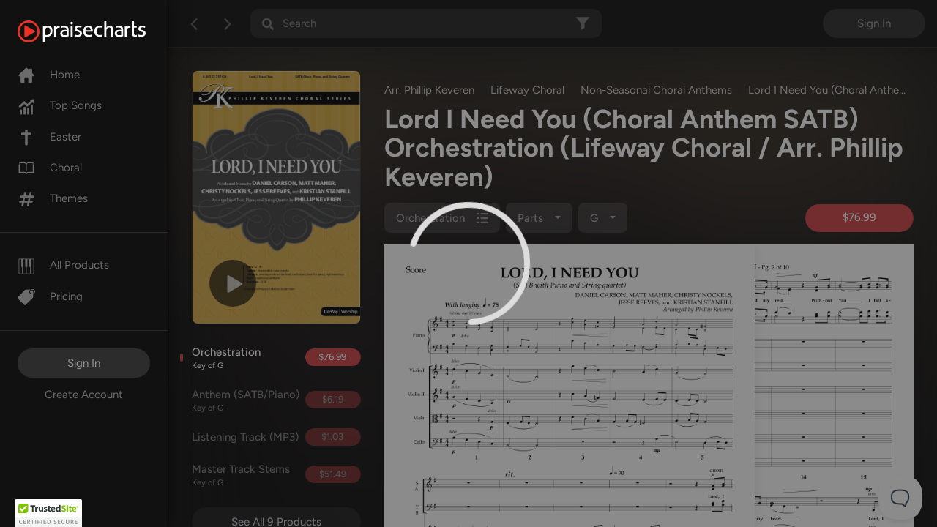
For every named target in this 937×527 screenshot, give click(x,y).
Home (49, 74)
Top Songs (60, 105)
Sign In (83, 363)
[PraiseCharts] (100, 31)
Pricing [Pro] (50, 296)
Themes (53, 198)
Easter (49, 136)
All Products (63, 265)
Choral (50, 167)
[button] (48, 513)
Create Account (84, 394)
